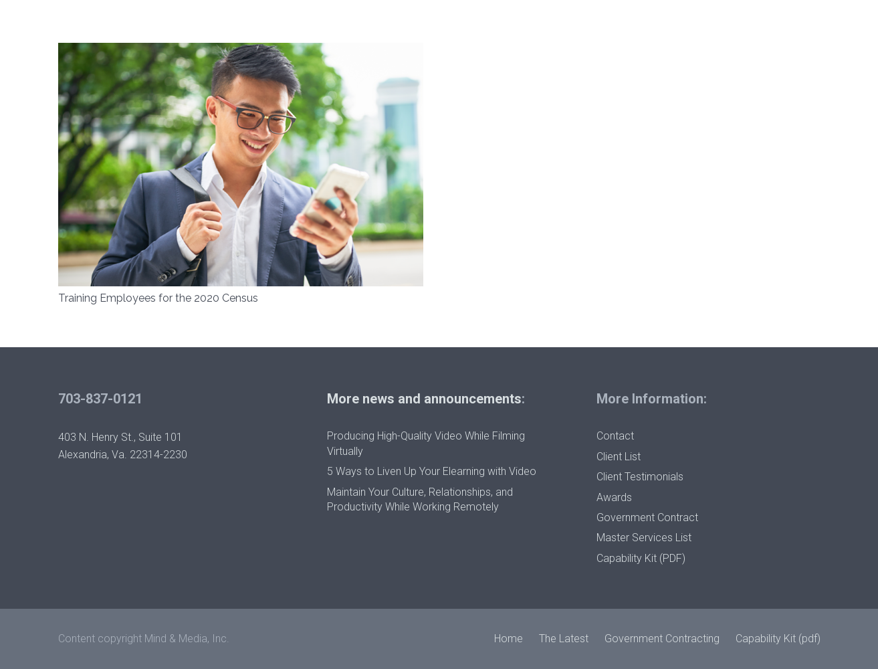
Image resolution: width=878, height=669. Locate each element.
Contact (615, 435)
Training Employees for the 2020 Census (158, 298)
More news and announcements (424, 399)
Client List (618, 456)
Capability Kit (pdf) (778, 638)
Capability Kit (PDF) (640, 558)
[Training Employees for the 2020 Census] (240, 51)
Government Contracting (662, 638)
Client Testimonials (639, 476)
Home (508, 638)
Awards (614, 497)
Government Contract (647, 517)
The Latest (563, 638)
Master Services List (643, 537)
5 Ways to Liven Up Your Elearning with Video (431, 471)
